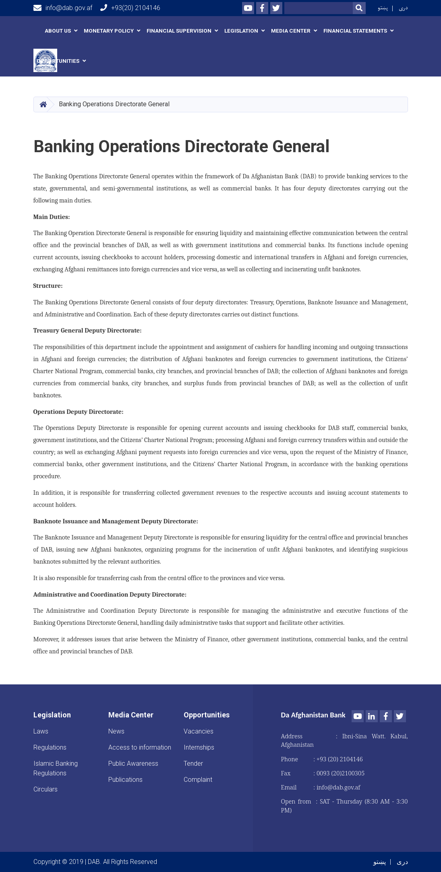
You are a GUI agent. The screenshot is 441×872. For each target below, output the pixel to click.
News (116, 731)
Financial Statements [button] (355, 31)
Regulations (49, 747)
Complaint (198, 779)
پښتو (383, 8)
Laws (40, 731)
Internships (199, 747)
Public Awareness (133, 763)
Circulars (45, 789)
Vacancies (198, 731)
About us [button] (58, 31)
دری (403, 8)
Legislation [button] (241, 31)
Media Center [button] (291, 31)
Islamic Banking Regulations (55, 768)
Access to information (139, 747)
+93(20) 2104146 (130, 8)
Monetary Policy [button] (109, 31)
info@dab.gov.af (62, 8)
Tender (193, 763)
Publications (125, 779)
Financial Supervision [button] (179, 31)
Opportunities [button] (58, 61)
